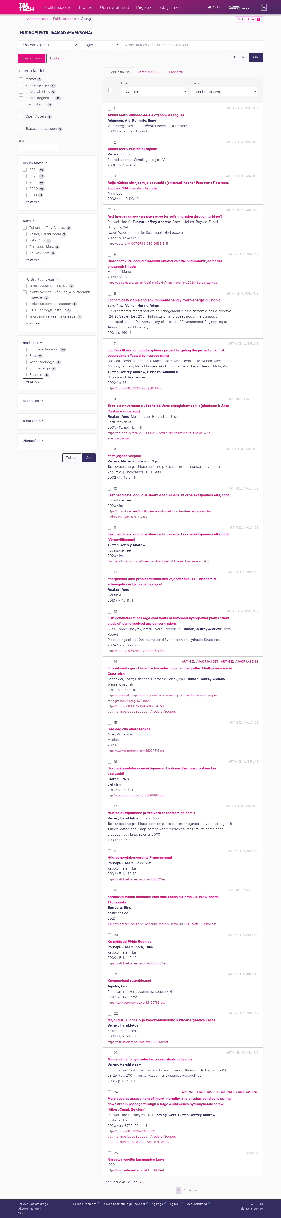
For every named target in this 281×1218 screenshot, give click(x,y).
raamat (34, 79)
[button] (263, 7)
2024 (37, 170)
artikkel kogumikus (43, 98)
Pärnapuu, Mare (44, 247)
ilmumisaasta (35, 163)
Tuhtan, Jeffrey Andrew (50, 228)
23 (116, 1053)
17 (115, 806)
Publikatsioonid (64, 19)
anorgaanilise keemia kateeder (55, 316)
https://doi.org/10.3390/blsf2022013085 (135, 388)
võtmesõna (34, 441)
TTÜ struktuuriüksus (41, 279)
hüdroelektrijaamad (47, 349)
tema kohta (34, 421)
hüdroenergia (42, 368)
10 (115, 489)
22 (116, 1014)
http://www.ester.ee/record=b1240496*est (136, 795)
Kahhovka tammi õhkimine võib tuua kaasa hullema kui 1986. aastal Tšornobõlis (162, 924)
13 (115, 612)
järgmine (195, 1190)
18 (115, 851)
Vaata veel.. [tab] (150, 72)
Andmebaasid (37, 19)
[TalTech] (26, 7)
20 (116, 935)
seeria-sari (33, 401)
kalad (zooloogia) (45, 362)
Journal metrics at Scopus (127, 712)
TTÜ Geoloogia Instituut (50, 310)
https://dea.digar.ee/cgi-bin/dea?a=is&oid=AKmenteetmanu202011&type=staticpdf (163, 283)
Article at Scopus (163, 712)
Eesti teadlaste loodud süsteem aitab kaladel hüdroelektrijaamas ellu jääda (158, 561)
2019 (36, 195)
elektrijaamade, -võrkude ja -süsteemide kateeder (60, 295)
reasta (195, 83)
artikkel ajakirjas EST (200, 662)
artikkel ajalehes (41, 92)
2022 (37, 182)
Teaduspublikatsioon (44, 129)
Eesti (36, 356)
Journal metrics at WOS (125, 1142)
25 (116, 1153)
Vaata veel (33, 202)
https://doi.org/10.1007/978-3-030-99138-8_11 (138, 244)
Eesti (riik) (39, 375)
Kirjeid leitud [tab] (118, 72)
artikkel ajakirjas (41, 85)
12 (115, 572)
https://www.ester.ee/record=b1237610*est (136, 1170)
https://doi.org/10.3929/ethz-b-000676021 (136, 651)
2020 (37, 189)
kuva (124, 83)
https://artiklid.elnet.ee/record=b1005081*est (137, 963)
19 (115, 890)
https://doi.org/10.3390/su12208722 (132, 1131)
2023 (37, 176)
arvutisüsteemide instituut (51, 286)
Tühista (239, 57)
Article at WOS (158, 1142)
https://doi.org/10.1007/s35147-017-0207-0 (136, 706)
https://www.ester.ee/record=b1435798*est (136, 1003)
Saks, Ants (40, 240)
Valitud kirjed (249, 19)
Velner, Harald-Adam (48, 234)
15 (115, 723)
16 (115, 762)
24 (116, 1092)
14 (115, 662)
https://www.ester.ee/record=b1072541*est (136, 751)
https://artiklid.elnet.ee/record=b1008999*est (138, 1042)
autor (29, 221)
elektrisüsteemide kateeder (53, 304)
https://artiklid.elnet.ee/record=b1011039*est (137, 879)
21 (115, 974)
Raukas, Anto (42, 253)
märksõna (33, 343)
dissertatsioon (39, 104)
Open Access (39, 116)
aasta (22, 141)
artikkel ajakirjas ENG (239, 662)
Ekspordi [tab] (176, 72)
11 (115, 528)
